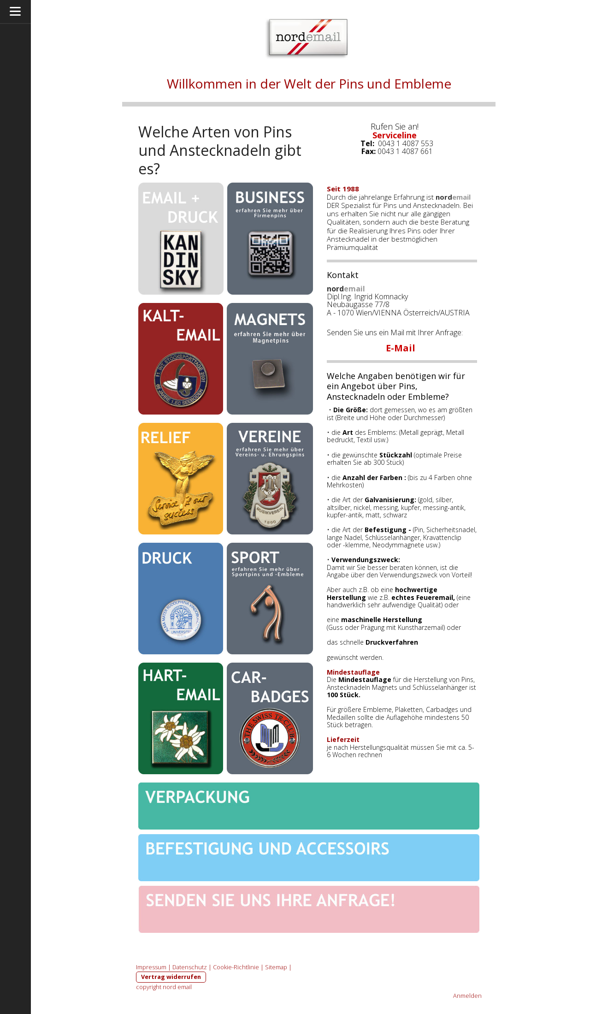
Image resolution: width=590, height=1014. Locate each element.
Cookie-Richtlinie (236, 967)
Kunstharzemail (420, 627)
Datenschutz (189, 967)
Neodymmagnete (398, 544)
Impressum (151, 967)
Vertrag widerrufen (171, 976)
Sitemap (276, 967)
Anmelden (467, 995)
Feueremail (434, 597)
